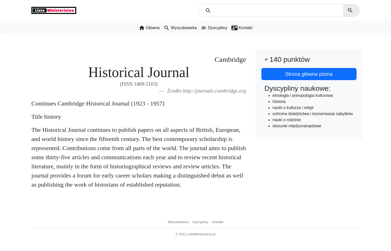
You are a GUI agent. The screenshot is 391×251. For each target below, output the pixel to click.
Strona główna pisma (309, 74)
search (350, 10)
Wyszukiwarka (178, 222)
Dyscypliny (200, 222)
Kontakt (217, 222)
